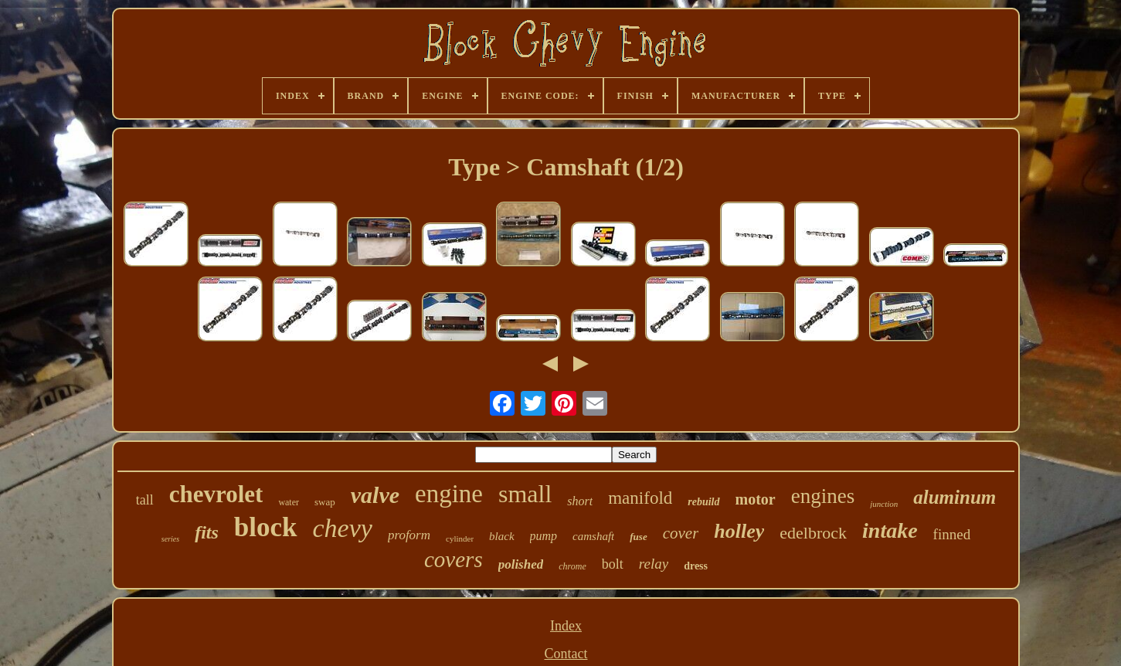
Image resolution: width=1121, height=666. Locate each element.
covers (453, 559)
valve (375, 495)
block (265, 527)
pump (544, 535)
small (525, 494)
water (288, 502)
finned (952, 534)
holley (739, 531)
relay (653, 564)
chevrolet (216, 494)
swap (324, 502)
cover (681, 533)
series (170, 539)
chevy (342, 528)
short (580, 501)
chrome (572, 566)
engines (822, 496)
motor (755, 499)
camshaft (593, 536)
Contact (565, 653)
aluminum (954, 497)
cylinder (460, 538)
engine (449, 494)
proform (409, 535)
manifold (640, 498)
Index (566, 626)
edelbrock (813, 532)
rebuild (703, 502)
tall (145, 500)
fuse (638, 536)
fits (207, 532)
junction (884, 503)
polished (521, 564)
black (501, 536)
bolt (612, 564)
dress (696, 566)
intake (890, 530)
